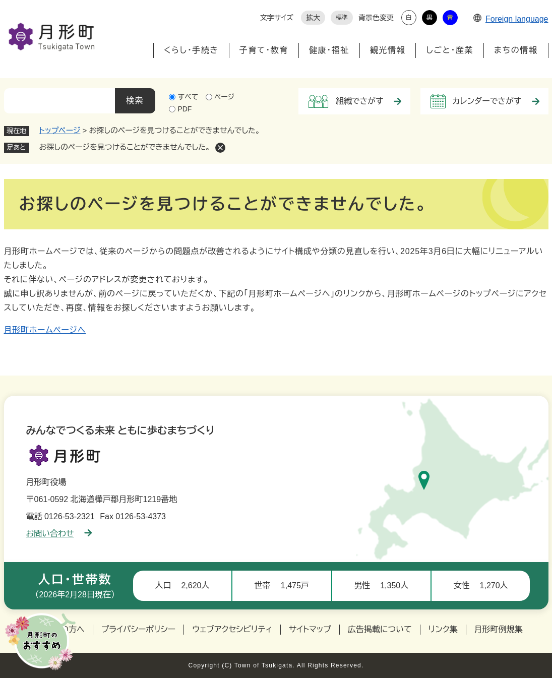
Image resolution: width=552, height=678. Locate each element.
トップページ (60, 130)
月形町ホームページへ (45, 330)
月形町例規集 (498, 629)
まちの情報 (515, 50)
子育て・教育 (263, 50)
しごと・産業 (449, 50)
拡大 (313, 18)
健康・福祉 (329, 50)
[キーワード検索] (59, 100)
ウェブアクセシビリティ (232, 629)
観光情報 (387, 50)
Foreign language (510, 19)
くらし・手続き (191, 50)
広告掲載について (380, 629)
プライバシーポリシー (138, 629)
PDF (184, 109)
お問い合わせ (59, 533)
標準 (342, 17)
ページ (224, 97)
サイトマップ (310, 629)
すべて (187, 97)
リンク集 (443, 629)
